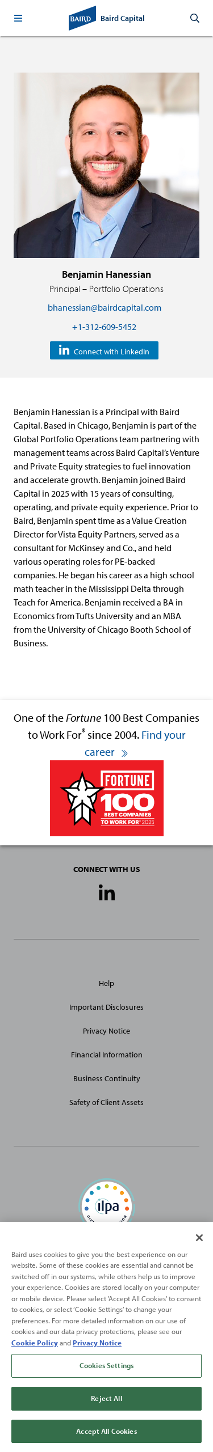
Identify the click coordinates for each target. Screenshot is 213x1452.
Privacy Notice (106, 1031)
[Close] (199, 1241)
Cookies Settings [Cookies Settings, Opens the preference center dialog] (106, 1369)
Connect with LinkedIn (111, 351)
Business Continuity (106, 1078)
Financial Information (107, 1054)
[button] (18, 18)
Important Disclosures (106, 1007)
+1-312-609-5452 (104, 326)
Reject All (106, 1402)
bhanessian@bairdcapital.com (104, 307)
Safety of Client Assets (106, 1102)
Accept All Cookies (106, 1435)
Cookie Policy (34, 1346)
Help (106, 983)
